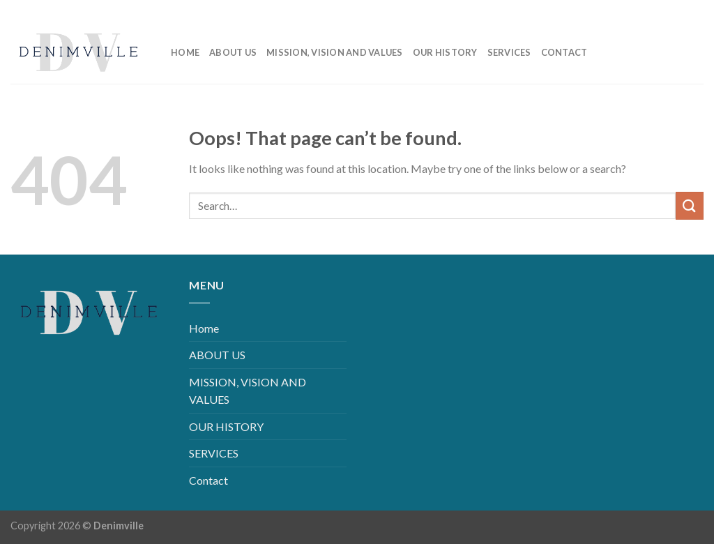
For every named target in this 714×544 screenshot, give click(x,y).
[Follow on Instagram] (648, 10)
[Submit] (690, 205)
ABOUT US (233, 52)
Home (185, 52)
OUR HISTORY (445, 52)
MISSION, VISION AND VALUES (334, 52)
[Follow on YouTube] (693, 10)
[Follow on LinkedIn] (670, 10)
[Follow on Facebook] (626, 10)
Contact (564, 52)
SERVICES (509, 52)
